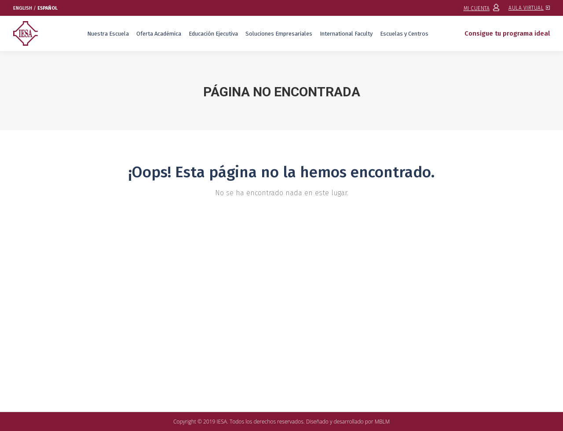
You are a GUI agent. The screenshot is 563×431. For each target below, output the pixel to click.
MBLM (382, 421)
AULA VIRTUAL (529, 8)
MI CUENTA (482, 8)
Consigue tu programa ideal (507, 33)
